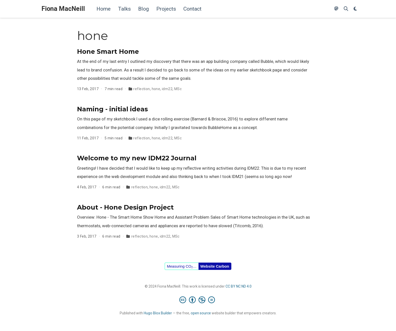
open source (201, 313)
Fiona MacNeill (63, 8)
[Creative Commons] (198, 299)
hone (156, 89)
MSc (178, 89)
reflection (141, 89)
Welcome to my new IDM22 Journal (136, 158)
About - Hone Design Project (125, 207)
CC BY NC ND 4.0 (239, 286)
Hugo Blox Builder (158, 313)
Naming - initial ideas (112, 109)
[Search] (346, 9)
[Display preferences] (355, 9)
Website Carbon (214, 266)
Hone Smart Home (108, 51)
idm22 (167, 89)
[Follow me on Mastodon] (336, 9)
